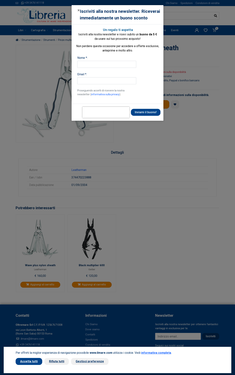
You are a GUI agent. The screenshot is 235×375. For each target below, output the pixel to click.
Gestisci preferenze (90, 361)
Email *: (82, 74)
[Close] (79, 10)
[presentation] (105, 112)
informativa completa (156, 352)
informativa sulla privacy (105, 94)
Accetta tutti (29, 361)
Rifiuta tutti (56, 361)
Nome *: (82, 58)
